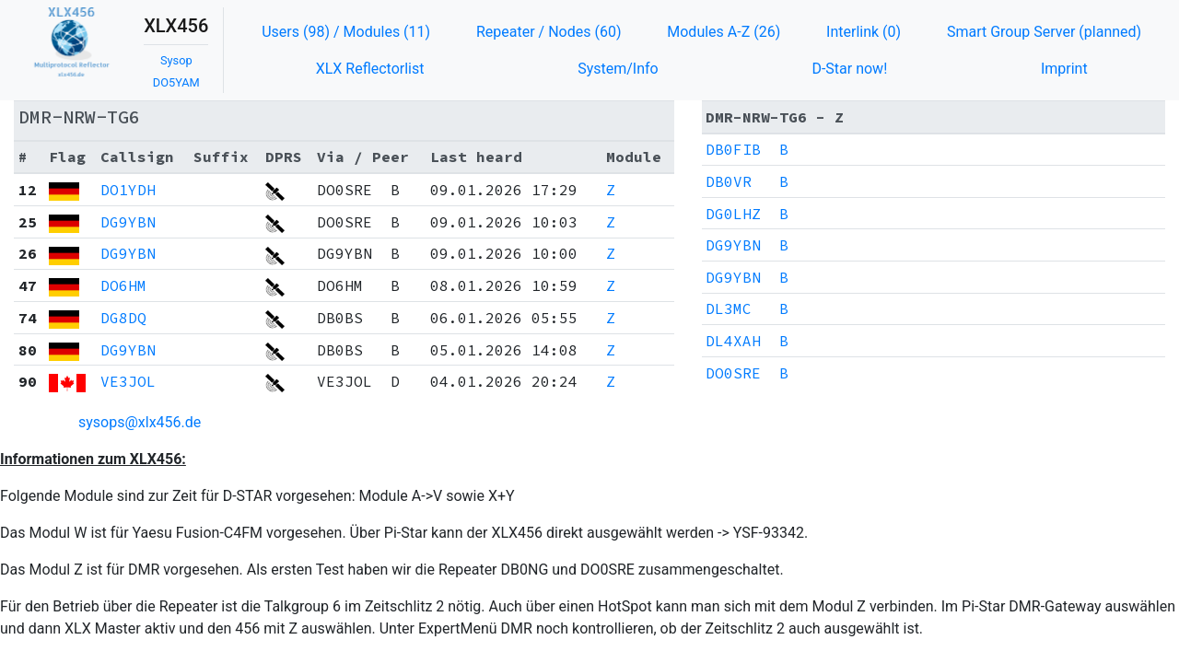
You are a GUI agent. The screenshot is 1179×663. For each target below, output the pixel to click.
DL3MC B (747, 308)
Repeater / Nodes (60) (549, 32)
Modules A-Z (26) (723, 32)
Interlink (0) (863, 32)
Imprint (1064, 68)
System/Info (618, 68)
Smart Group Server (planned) (1044, 32)
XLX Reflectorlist (370, 68)
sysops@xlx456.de (139, 422)
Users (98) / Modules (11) (346, 32)
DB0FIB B (747, 149)
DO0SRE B (747, 373)
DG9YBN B (747, 245)
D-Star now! (849, 68)
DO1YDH (128, 189)
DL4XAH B (747, 341)
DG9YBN (128, 222)
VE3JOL (128, 381)
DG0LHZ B (747, 213)
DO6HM (123, 285)
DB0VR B (747, 181)
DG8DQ (123, 317)
